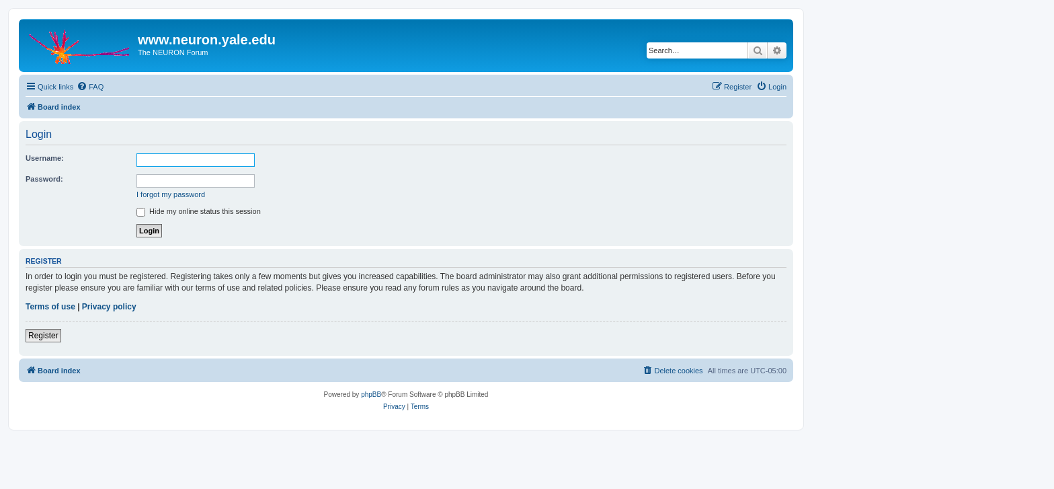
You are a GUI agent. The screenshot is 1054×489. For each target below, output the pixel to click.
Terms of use (50, 306)
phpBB (371, 394)
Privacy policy (109, 306)
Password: (44, 179)
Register (43, 335)
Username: (45, 158)
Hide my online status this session (198, 211)
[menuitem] (90, 87)
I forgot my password (170, 194)
